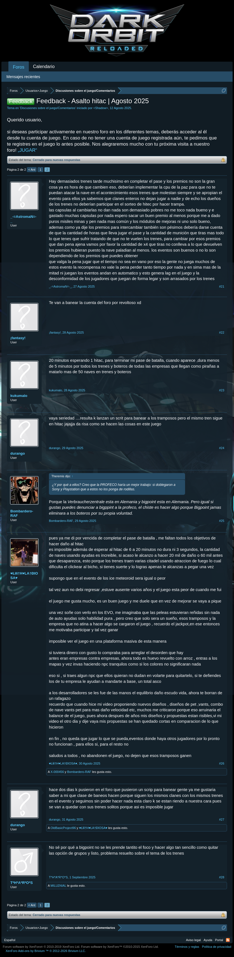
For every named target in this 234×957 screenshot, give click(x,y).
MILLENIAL (58, 885)
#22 (221, 332)
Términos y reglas (187, 946)
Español (9, 940)
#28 (221, 877)
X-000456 (57, 771)
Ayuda (208, 940)
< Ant (31, 169)
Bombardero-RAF (21, 513)
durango (17, 453)
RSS (228, 940)
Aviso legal (193, 940)
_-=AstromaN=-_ (23, 218)
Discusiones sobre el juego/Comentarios (47, 108)
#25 (221, 520)
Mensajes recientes (23, 76)
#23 (221, 390)
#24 (221, 448)
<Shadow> (100, 108)
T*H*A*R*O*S (21, 883)
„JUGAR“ (27, 150)
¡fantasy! (17, 338)
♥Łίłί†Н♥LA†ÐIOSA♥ (24, 575)
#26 (221, 763)
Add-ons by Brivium (46, 951)
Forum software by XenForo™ (120, 946)
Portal (219, 940)
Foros (18, 67)
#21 (221, 286)
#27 (221, 819)
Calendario (44, 66)
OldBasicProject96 (63, 828)
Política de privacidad (216, 946)
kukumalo (18, 396)
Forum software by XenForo (41, 946)
